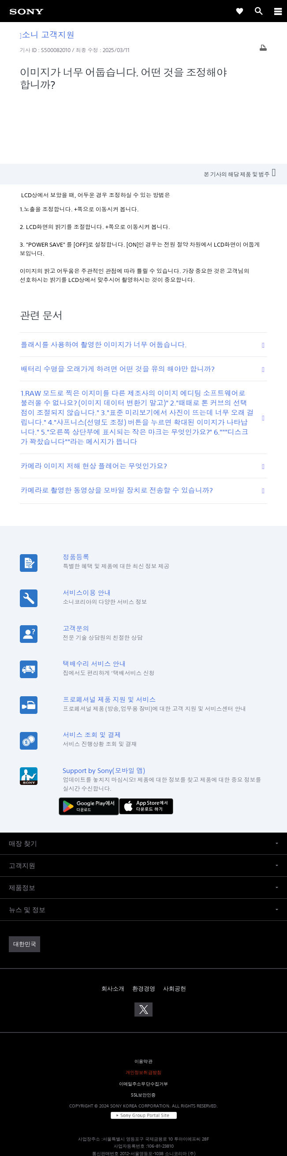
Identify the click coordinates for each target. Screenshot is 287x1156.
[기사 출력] (263, 50)
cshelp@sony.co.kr (194, 1117)
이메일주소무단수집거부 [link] (143, 1017)
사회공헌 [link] (174, 923)
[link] (26, 11)
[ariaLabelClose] (277, 11)
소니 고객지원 (47, 35)
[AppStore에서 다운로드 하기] (146, 740)
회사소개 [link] (112, 923)
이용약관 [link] (143, 995)
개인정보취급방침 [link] (143, 1006)
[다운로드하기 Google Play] (91, 740)
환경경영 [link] (143, 923)
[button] (143, 777)
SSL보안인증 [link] (143, 1028)
